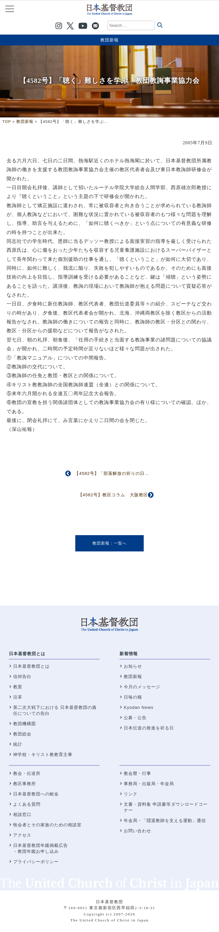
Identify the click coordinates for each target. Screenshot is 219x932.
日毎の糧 (133, 697)
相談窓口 (22, 814)
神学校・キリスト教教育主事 (42, 754)
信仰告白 (22, 676)
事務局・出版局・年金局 (149, 783)
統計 (17, 744)
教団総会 (22, 733)
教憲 (17, 686)
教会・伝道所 (26, 773)
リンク (130, 793)
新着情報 (128, 653)
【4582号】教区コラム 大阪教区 (113, 494)
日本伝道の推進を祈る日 (149, 727)
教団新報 (109, 39)
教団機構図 (24, 723)
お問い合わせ (137, 830)
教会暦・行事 (137, 773)
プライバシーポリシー (36, 861)
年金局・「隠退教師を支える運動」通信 (165, 820)
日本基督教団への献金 (36, 793)
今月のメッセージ (142, 686)
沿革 (17, 697)
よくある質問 (26, 804)
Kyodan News (138, 707)
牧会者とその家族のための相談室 (47, 824)
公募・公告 (135, 717)
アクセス (22, 835)
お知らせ (133, 666)
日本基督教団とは (27, 653)
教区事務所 (24, 783)
